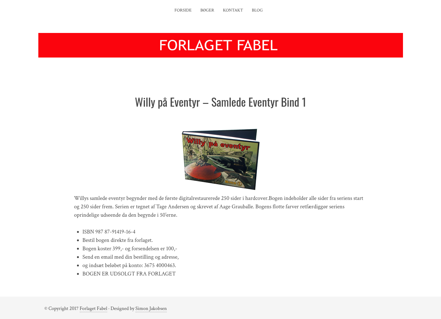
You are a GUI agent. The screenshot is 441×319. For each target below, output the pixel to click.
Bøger (207, 10)
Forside (183, 10)
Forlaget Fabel (94, 308)
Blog (257, 10)
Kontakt (233, 10)
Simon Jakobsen (151, 308)
